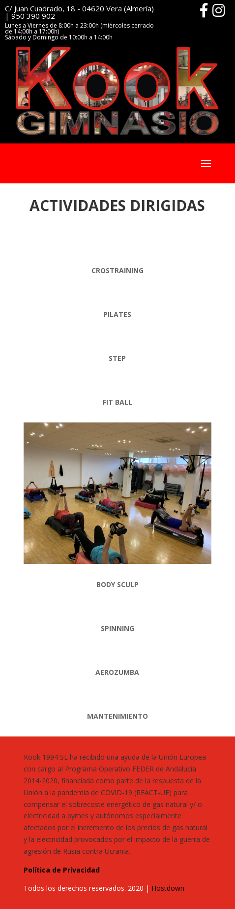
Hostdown (167, 888)
